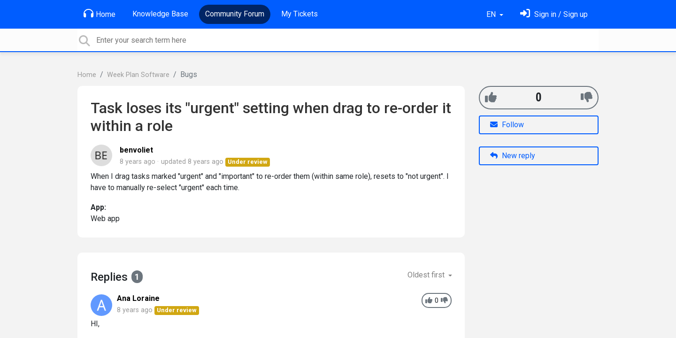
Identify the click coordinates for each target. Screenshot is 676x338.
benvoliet (136, 150)
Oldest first (426, 274)
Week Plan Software (138, 75)
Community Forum (234, 13)
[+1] (491, 97)
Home (99, 13)
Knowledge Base (160, 13)
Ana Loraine (138, 298)
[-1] (586, 97)
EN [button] (492, 14)
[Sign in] (554, 14)
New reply (512, 155)
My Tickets (299, 13)
